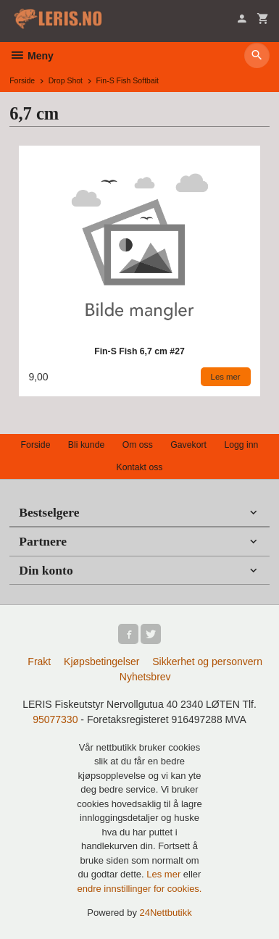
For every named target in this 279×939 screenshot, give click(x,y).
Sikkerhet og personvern (207, 661)
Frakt (39, 661)
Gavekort (188, 445)
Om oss (137, 445)
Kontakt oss (139, 467)
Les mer (164, 874)
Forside (22, 80)
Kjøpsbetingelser (101, 661)
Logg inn (241, 445)
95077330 (55, 719)
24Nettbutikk (166, 912)
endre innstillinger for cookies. (140, 888)
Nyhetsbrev (145, 677)
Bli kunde (86, 445)
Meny (31, 56)
